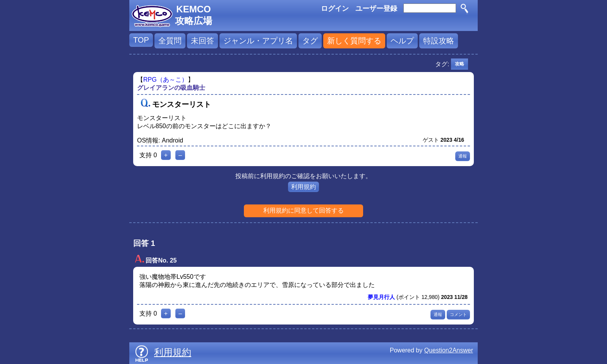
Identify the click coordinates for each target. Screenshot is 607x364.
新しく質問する (354, 40)
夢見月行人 (381, 297)
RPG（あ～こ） (165, 79)
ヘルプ (402, 40)
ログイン (335, 8)
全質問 (170, 40)
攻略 (459, 64)
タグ (310, 40)
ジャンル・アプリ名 (258, 40)
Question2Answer (448, 350)
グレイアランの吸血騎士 (171, 87)
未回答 (202, 40)
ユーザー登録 (376, 8)
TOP (141, 40)
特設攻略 (438, 40)
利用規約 (303, 187)
